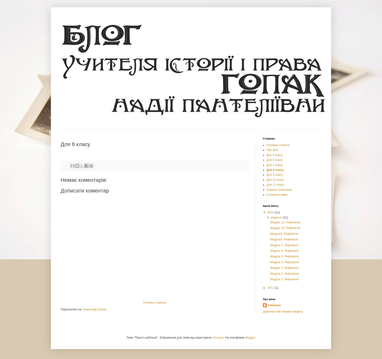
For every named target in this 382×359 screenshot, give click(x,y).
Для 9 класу (275, 174)
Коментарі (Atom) (94, 309)
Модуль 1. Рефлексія (284, 279)
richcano (217, 337)
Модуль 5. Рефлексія (284, 256)
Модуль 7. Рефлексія (284, 245)
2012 (271, 287)
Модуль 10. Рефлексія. (285, 228)
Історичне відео (277, 194)
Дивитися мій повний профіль (283, 311)
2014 (271, 212)
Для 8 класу (275, 170)
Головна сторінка (154, 302)
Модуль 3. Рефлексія (284, 268)
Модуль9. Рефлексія (284, 234)
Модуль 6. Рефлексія (284, 251)
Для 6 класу (275, 160)
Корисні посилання (279, 190)
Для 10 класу (275, 180)
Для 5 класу (275, 155)
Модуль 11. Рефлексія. (285, 222)
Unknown (274, 305)
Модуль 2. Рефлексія (284, 273)
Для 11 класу (275, 184)
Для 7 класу (275, 165)
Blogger (250, 337)
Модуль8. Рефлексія (284, 239)
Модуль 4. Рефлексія (284, 262)
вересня (277, 217)
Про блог (273, 150)
